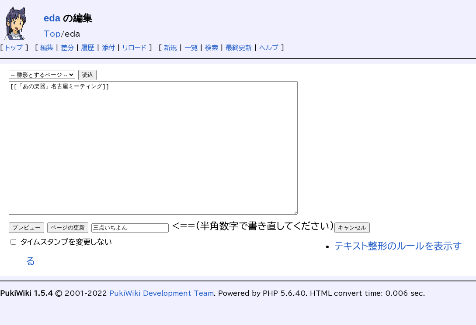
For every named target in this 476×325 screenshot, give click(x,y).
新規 (170, 47)
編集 (46, 47)
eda (52, 18)
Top (52, 34)
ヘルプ (268, 47)
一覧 (191, 47)
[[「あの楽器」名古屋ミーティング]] (171, 161)
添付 (108, 47)
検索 (211, 47)
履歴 (87, 47)
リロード (134, 47)
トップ (14, 47)
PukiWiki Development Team (161, 319)
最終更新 (239, 47)
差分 (67, 47)
